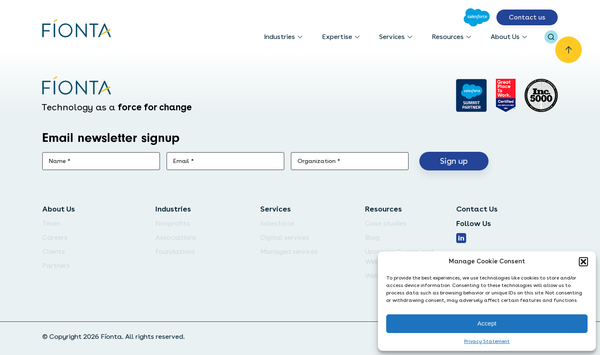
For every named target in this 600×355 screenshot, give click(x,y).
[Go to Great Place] (506, 95)
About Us (505, 37)
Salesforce (277, 223)
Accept (486, 323)
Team (51, 223)
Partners (56, 266)
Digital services (285, 237)
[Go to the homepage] (76, 29)
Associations (175, 237)
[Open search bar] (551, 37)
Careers (55, 237)
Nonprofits (172, 223)
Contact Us (477, 208)
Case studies (385, 223)
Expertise (337, 37)
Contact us (527, 17)
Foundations (175, 251)
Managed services (289, 251)
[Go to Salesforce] (477, 17)
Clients (53, 251)
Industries (279, 37)
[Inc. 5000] (541, 95)
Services (392, 37)
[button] (583, 262)
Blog (372, 237)
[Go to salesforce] (471, 95)
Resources (448, 37)
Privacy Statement (487, 341)
